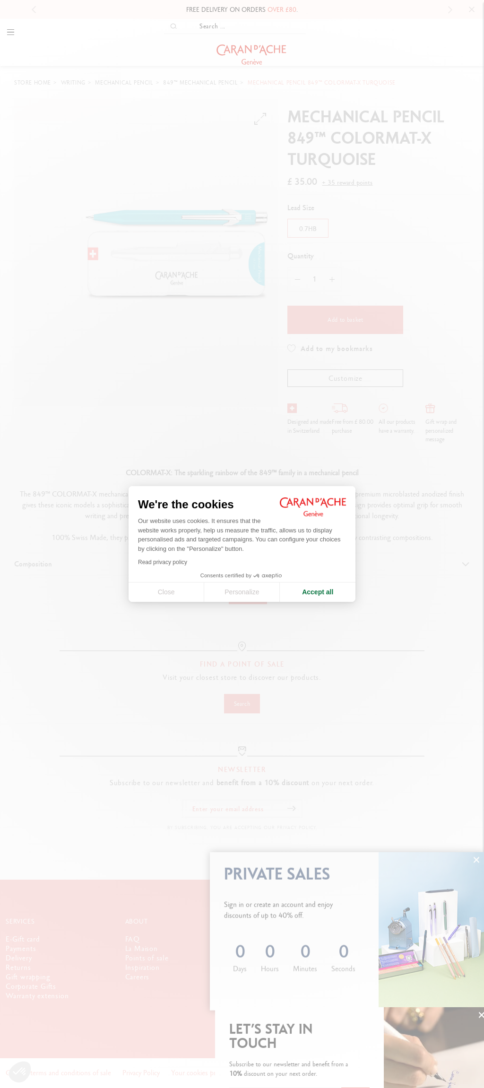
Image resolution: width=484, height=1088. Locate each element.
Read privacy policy (162, 562)
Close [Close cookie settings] (166, 592)
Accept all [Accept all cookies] (317, 592)
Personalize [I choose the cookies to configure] (242, 592)
